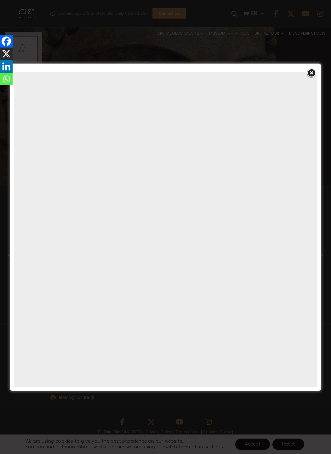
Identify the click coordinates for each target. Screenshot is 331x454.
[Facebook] (6, 41)
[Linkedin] (6, 66)
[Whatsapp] (6, 79)
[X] (6, 54)
